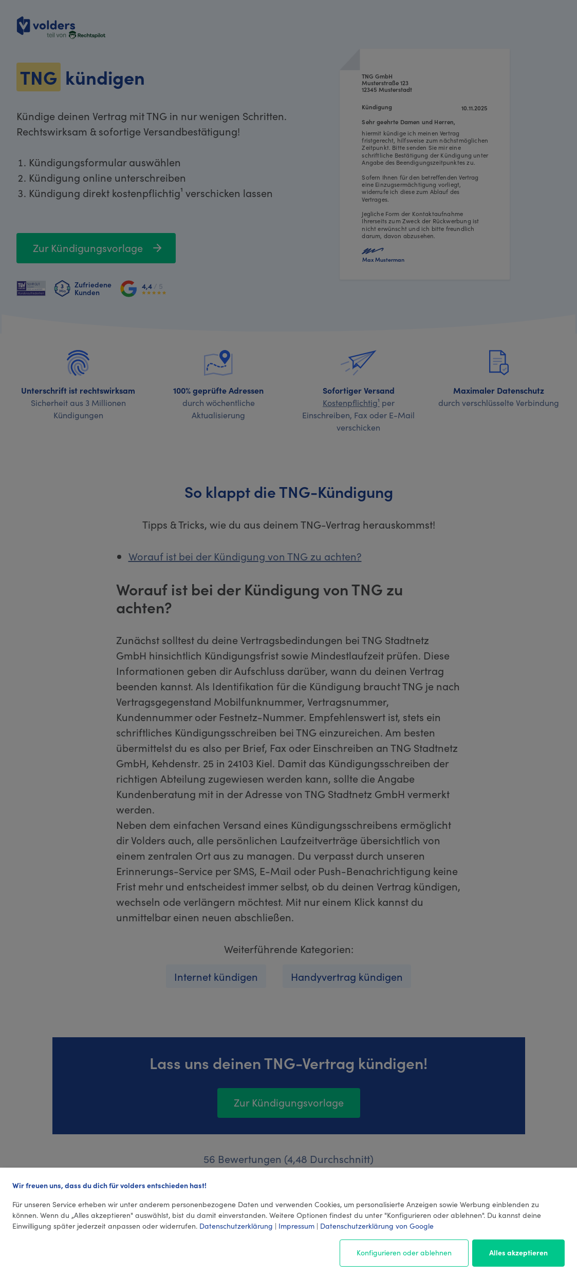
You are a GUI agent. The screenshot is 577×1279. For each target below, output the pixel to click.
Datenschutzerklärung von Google (377, 1225)
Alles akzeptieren (518, 1252)
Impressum (296, 1225)
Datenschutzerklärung (236, 1225)
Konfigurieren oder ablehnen (404, 1252)
